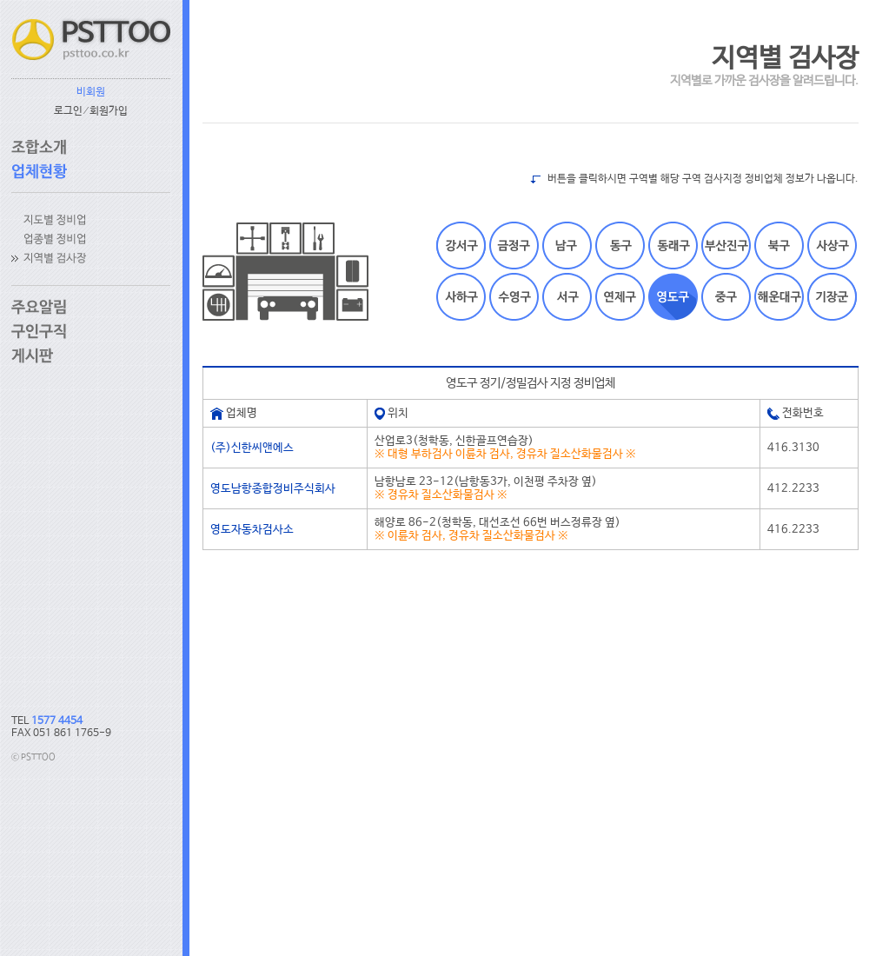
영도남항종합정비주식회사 (272, 488)
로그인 (68, 111)
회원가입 (109, 111)
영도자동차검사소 (252, 529)
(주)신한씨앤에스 (252, 448)
